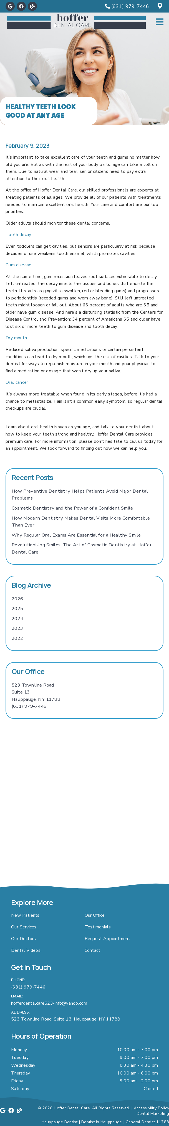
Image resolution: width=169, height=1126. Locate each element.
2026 (17, 599)
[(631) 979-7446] (127, 6)
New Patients (25, 915)
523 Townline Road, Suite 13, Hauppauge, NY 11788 (65, 1019)
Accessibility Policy (151, 1108)
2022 (17, 638)
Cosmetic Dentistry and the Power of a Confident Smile (72, 508)
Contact (92, 950)
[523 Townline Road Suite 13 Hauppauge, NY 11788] (36, 692)
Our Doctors (23, 939)
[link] (10, 6)
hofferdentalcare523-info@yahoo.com (49, 1003)
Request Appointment (107, 939)
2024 (17, 618)
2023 (17, 628)
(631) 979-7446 (29, 706)
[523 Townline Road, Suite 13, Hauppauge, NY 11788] (161, 6)
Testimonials (98, 927)
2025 (17, 608)
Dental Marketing (153, 1113)
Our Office (95, 915)
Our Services (24, 927)
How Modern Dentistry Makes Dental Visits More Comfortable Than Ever (81, 521)
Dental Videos (26, 950)
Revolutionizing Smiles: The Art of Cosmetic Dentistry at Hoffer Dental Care (82, 548)
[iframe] (84, 823)
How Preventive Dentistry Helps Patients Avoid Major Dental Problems (80, 494)
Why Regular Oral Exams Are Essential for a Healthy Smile (76, 535)
